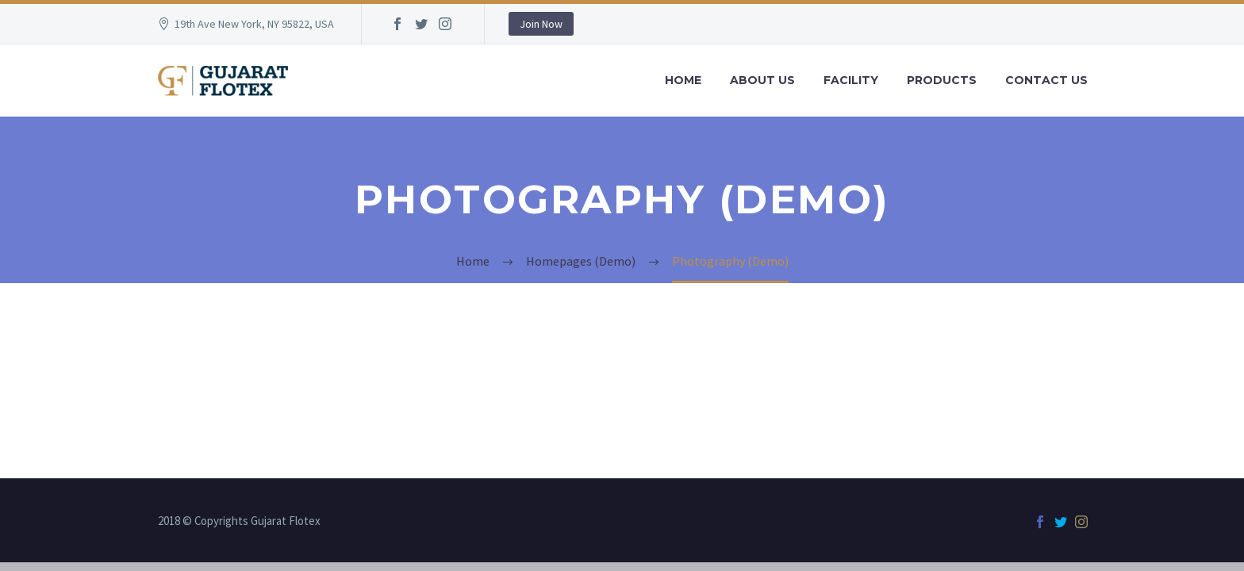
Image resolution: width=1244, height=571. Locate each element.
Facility (851, 80)
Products (942, 80)
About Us (762, 80)
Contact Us (1046, 80)
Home (683, 80)
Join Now (541, 24)
